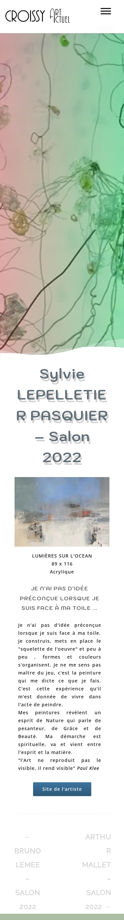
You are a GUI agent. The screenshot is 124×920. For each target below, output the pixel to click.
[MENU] (106, 13)
